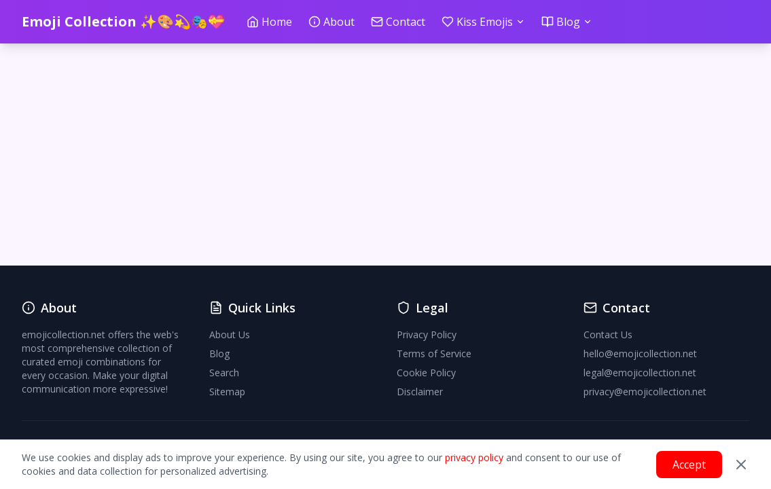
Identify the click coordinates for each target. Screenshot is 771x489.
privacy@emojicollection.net (645, 391)
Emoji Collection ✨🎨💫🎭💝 (123, 21)
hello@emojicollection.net (640, 353)
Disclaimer (420, 391)
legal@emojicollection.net (640, 372)
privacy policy (474, 457)
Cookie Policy (426, 372)
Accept (689, 464)
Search (224, 372)
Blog (219, 353)
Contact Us (608, 334)
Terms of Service (434, 353)
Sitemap (227, 391)
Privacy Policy (426, 334)
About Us (229, 334)
